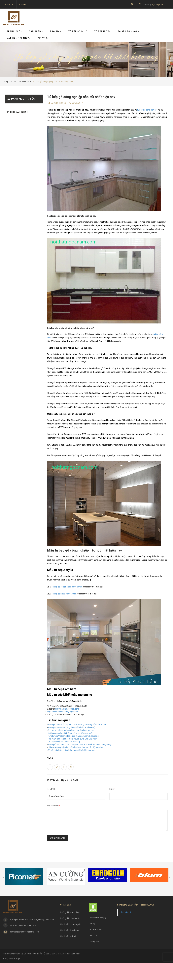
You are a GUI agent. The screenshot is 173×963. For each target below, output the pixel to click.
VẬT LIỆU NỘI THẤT (19, 38)
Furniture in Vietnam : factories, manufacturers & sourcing (73, 736)
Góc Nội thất (23, 81)
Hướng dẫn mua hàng (70, 912)
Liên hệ (92, 923)
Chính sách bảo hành (69, 930)
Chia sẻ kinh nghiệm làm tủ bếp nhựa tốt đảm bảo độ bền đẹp (75, 747)
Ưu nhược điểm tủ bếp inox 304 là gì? (64, 742)
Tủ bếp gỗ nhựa (128, 31)
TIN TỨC (43, 38)
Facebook (126, 912)
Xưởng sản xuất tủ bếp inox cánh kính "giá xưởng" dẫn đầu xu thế (77, 724)
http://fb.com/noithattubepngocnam (62, 712)
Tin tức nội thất (95, 929)
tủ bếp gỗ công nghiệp (147, 110)
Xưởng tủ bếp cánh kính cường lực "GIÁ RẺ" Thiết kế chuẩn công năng (79, 744)
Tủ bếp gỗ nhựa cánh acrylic (63, 594)
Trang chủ (14, 31)
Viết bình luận (53, 806)
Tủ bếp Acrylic (77, 31)
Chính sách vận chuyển (70, 924)
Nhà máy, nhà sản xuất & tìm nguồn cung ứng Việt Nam (72, 739)
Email (112, 789)
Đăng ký (22, 4)
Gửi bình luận (57, 838)
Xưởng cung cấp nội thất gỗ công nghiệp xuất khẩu (70, 733)
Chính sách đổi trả (68, 936)
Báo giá (55, 31)
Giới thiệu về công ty (97, 918)
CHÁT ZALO (94, 935)
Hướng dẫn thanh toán (70, 918)
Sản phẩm (36, 31)
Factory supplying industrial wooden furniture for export (72, 730)
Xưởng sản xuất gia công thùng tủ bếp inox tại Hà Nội (71, 727)
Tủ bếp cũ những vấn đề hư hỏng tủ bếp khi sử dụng (71, 750)
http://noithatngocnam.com (67, 709)
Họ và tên (51, 789)
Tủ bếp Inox (102, 31)
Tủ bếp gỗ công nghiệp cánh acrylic (67, 587)
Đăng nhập (9, 4)
